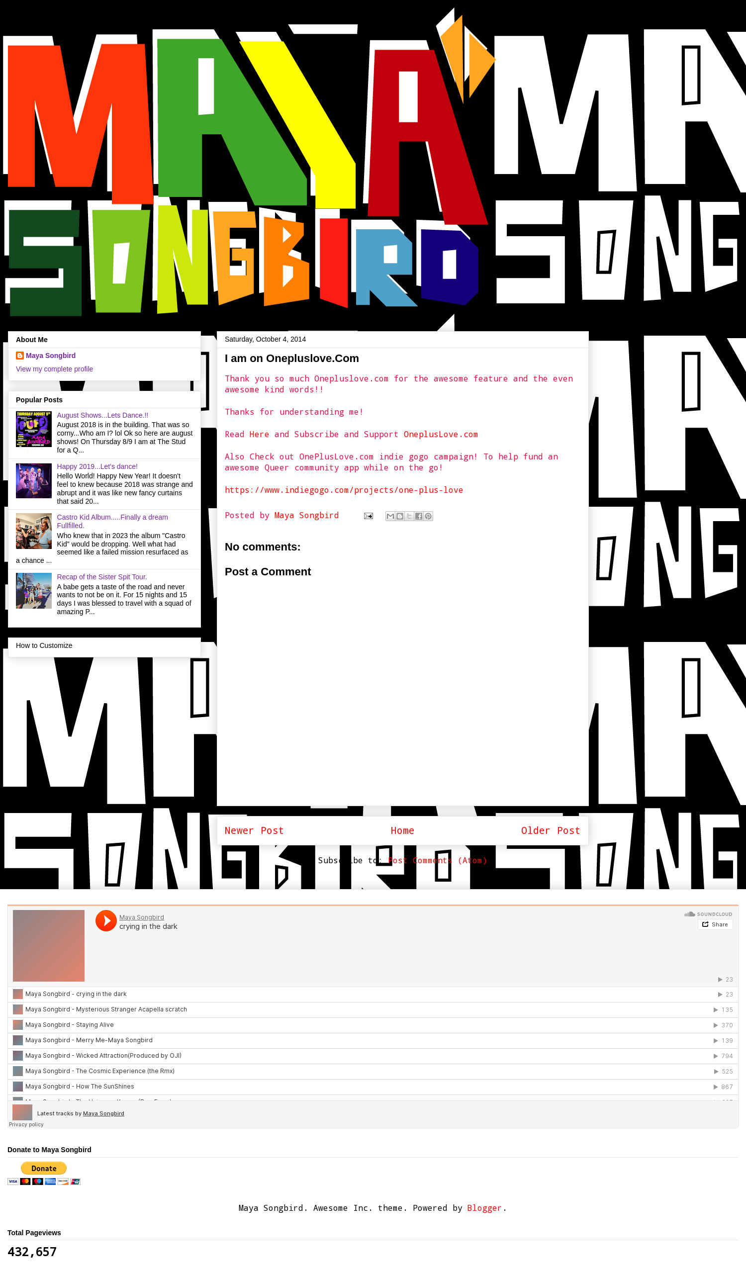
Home (403, 830)
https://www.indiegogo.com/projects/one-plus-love (344, 489)
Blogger (484, 1207)
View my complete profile (54, 369)
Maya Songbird (309, 515)
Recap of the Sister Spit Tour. (102, 577)
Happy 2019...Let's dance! (97, 466)
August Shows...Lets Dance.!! (103, 415)
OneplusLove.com (441, 434)
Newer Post (254, 830)
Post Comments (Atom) (437, 860)
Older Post (551, 830)
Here (260, 434)
